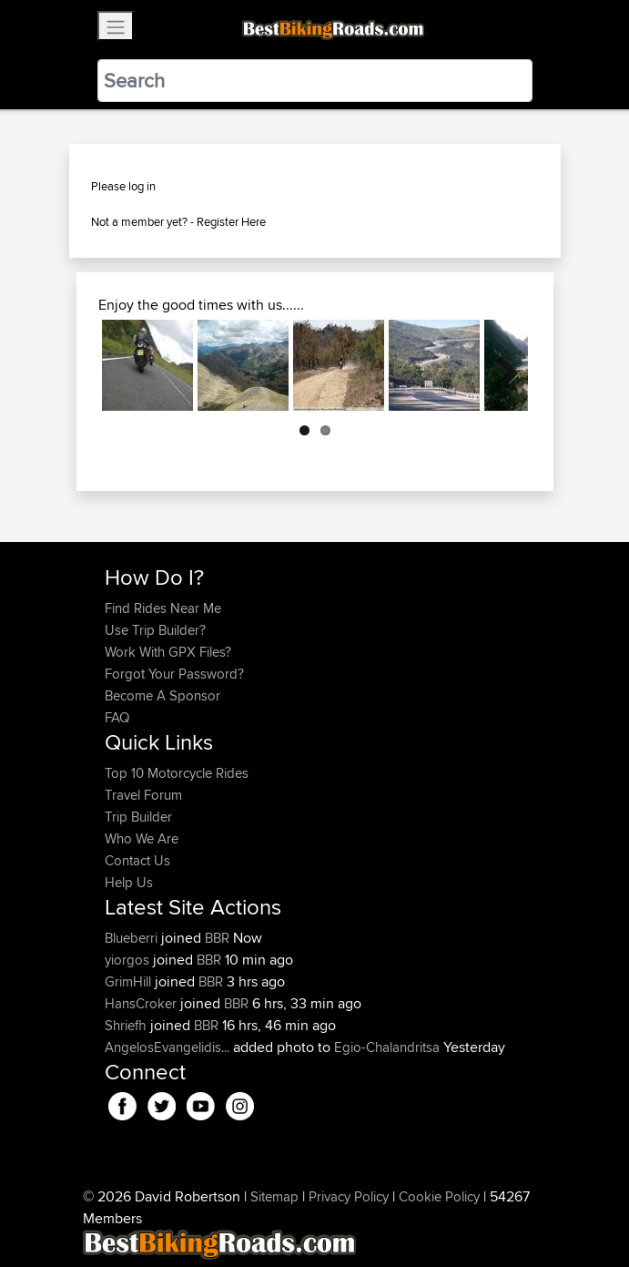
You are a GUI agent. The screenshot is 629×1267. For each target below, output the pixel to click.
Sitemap (274, 1196)
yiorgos (129, 959)
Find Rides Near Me (163, 608)
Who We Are (141, 838)
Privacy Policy (349, 1196)
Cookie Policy (439, 1196)
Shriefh (127, 1025)
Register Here (231, 221)
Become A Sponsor (162, 695)
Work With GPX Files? (168, 651)
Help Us (129, 882)
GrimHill (130, 981)
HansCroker (142, 1003)
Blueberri (133, 937)
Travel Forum (143, 794)
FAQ (117, 717)
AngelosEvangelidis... (167, 1047)
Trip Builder (138, 816)
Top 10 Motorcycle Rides (177, 772)
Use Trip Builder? (155, 629)
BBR (217, 937)
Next (500, 365)
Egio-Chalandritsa (387, 1047)
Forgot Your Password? (174, 673)
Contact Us (137, 860)
